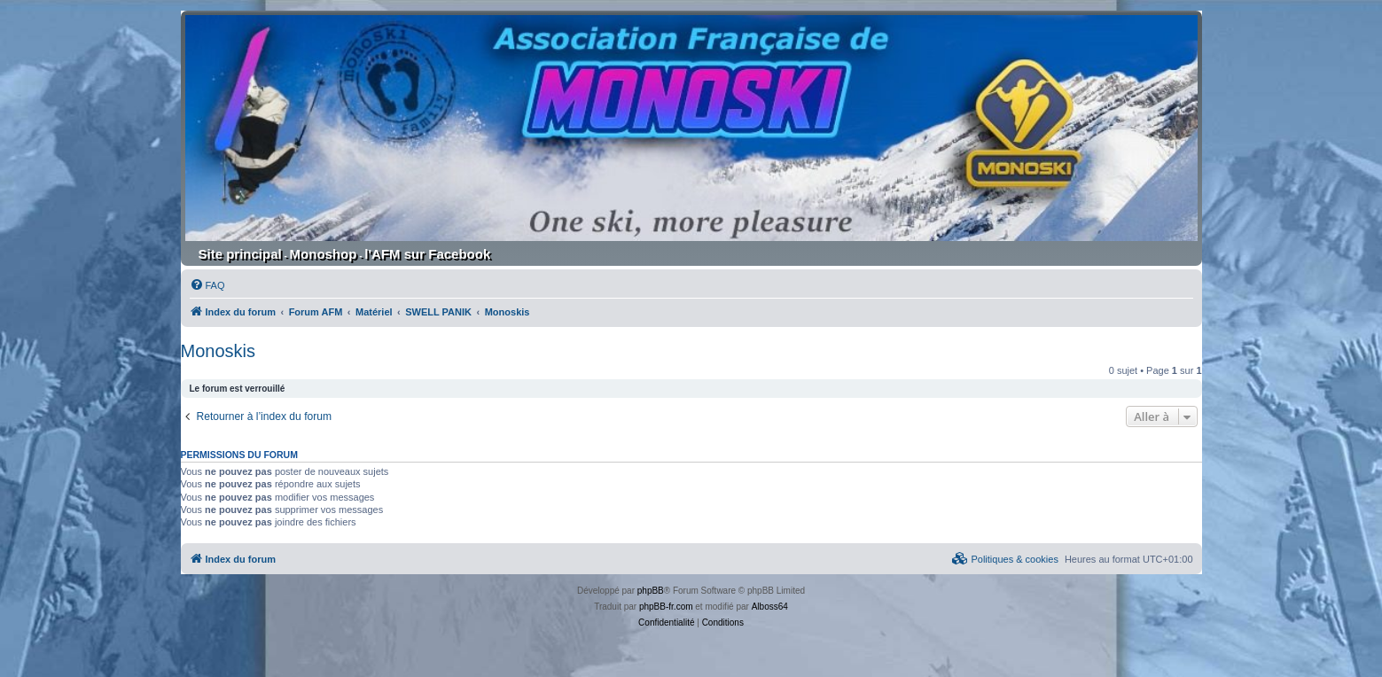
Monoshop (323, 253)
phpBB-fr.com (666, 606)
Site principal (240, 253)
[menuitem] (207, 285)
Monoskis (218, 351)
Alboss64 (770, 606)
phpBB (650, 590)
